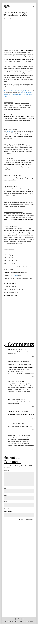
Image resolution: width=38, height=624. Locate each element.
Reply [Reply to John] (33, 449)
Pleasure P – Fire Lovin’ (10, 115)
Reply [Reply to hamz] (33, 356)
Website (6, 502)
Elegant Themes (16, 621)
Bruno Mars (10, 131)
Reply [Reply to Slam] (33, 394)
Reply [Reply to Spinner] (33, 418)
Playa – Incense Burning (10, 129)
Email (5, 495)
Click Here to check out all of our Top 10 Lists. (15, 91)
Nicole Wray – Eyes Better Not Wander (14, 144)
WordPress (30, 621)
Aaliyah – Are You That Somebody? (13, 212)
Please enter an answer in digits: (12, 508)
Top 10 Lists (11, 18)
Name (5, 488)
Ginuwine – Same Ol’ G (10, 186)
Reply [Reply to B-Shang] (33, 376)
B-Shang (10, 361)
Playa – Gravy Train (9, 201)
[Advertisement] (19, 315)
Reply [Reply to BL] (33, 406)
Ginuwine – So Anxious (10, 227)
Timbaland (15, 275)
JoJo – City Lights (8, 102)
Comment (6, 470)
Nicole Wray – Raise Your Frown (12, 175)
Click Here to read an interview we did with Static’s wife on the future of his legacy (18, 94)
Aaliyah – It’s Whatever (10, 159)
